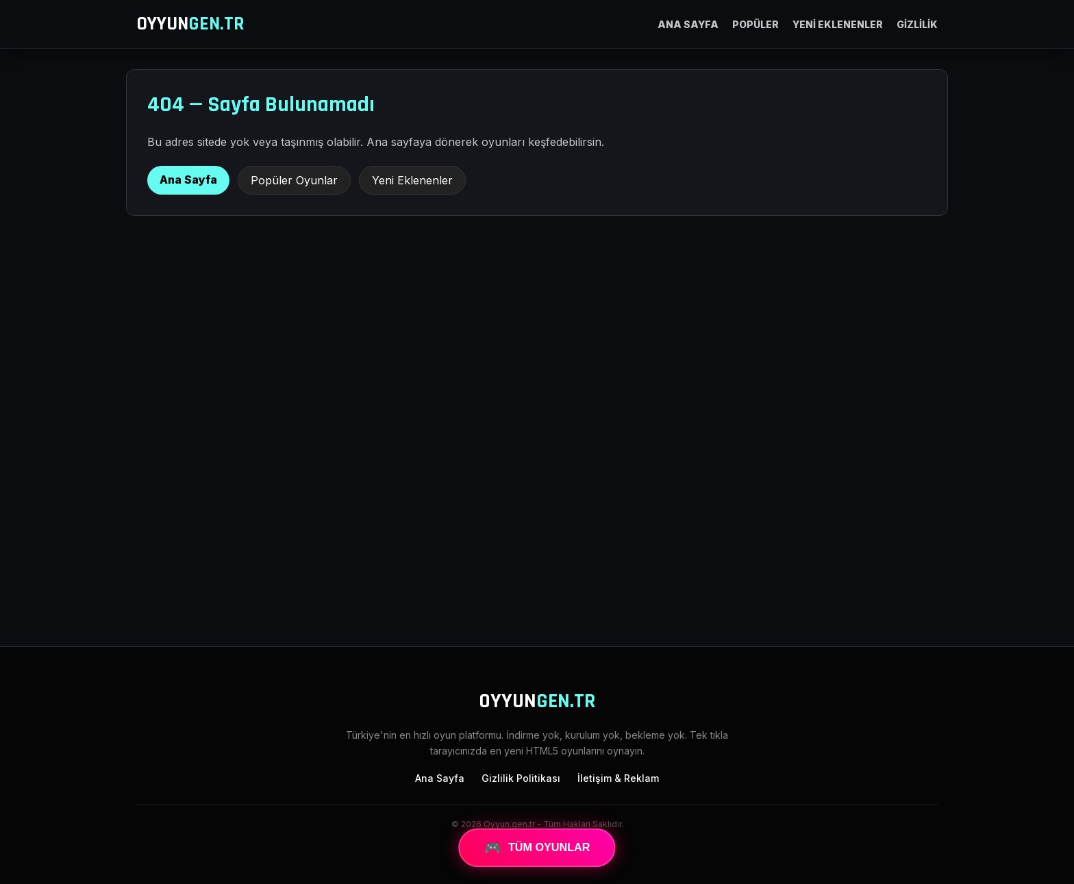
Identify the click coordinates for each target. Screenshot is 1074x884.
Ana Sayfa (188, 179)
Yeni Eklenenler (412, 180)
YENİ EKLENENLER (837, 24)
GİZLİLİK (917, 24)
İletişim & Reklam (618, 778)
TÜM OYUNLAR (537, 847)
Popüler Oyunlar (294, 180)
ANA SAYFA (688, 24)
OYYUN (190, 24)
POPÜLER (755, 24)
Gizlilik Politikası (521, 778)
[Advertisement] (537, 523)
